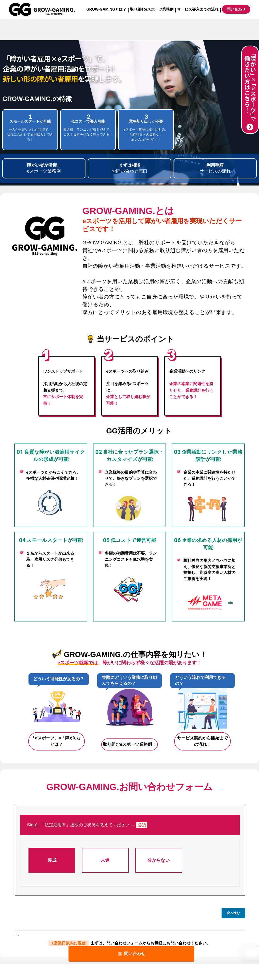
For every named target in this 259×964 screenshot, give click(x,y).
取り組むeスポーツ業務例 (152, 9)
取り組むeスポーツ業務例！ (129, 744)
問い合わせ (131, 953)
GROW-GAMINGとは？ (106, 9)
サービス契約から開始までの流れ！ (202, 741)
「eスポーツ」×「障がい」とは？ (56, 741)
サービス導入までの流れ (198, 9)
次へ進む (233, 913)
